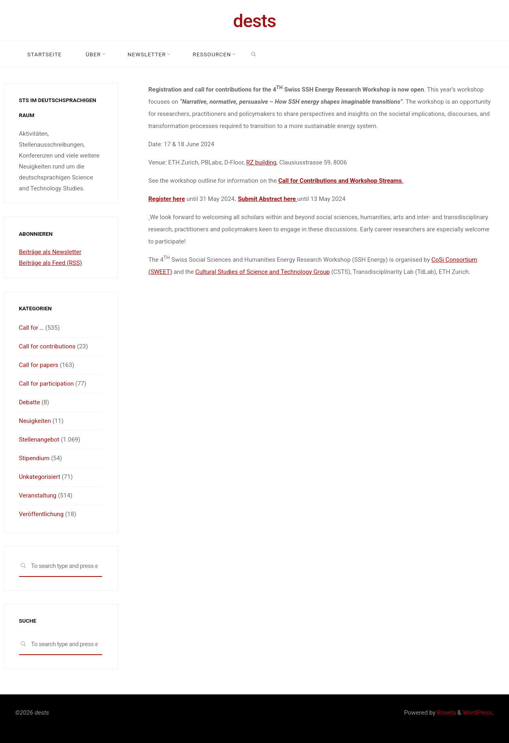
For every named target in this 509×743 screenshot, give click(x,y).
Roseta (446, 712)
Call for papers (38, 365)
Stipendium (34, 458)
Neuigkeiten (35, 421)
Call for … (31, 327)
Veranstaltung (38, 495)
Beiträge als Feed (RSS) (50, 263)
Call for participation (46, 383)
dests (254, 21)
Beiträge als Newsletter (50, 252)
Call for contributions (47, 346)
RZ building (261, 162)
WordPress (477, 712)
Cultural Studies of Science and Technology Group (262, 271)
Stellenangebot (39, 439)
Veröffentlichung (41, 514)
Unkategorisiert (39, 476)
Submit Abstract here (267, 199)
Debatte (29, 402)
